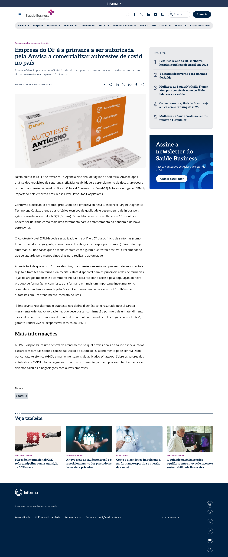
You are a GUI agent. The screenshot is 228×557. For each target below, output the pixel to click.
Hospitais (38, 25)
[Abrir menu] (20, 14)
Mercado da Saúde (123, 25)
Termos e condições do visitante (103, 517)
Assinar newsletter (172, 178)
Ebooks (144, 25)
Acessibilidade (22, 517)
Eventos (22, 25)
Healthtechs (53, 25)
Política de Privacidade (47, 517)
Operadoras (70, 25)
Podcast (179, 25)
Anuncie (202, 14)
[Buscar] (171, 14)
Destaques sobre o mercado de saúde (32, 43)
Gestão (102, 25)
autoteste (21, 395)
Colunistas (165, 25)
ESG (154, 25)
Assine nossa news (200, 25)
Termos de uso (73, 517)
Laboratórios (88, 25)
